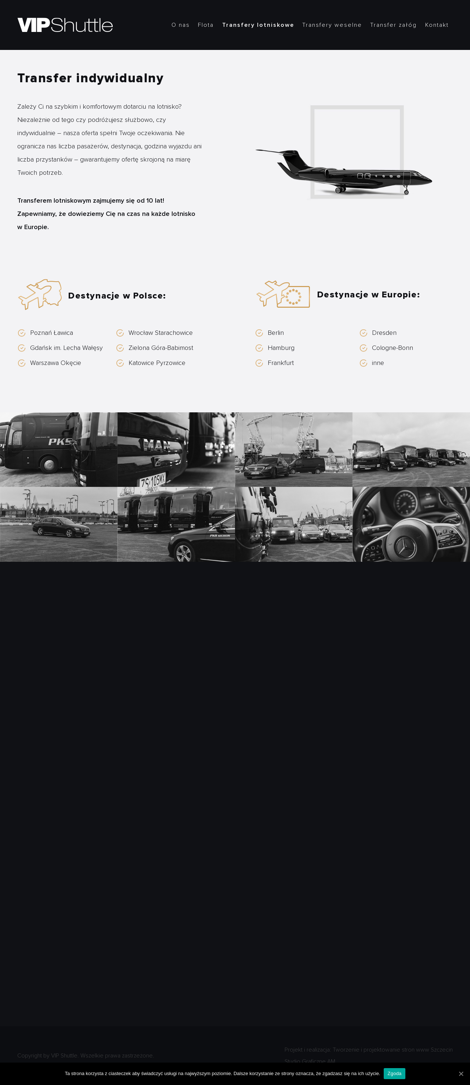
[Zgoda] (460, 1073)
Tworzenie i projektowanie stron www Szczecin (393, 1049)
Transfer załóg (393, 25)
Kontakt (437, 25)
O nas (180, 25)
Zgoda (394, 1073)
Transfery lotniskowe (258, 25)
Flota (206, 25)
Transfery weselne (332, 25)
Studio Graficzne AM (310, 1061)
